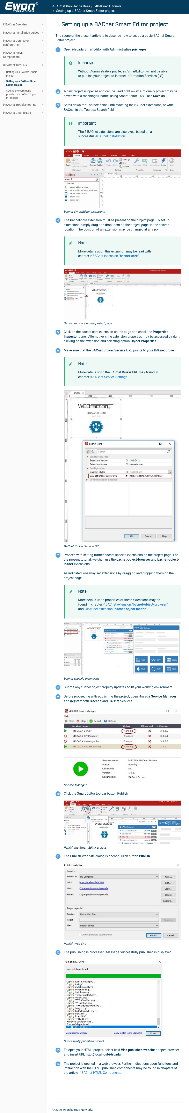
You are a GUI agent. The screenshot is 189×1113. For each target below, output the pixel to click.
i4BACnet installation (110, 136)
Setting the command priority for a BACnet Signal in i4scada (25, 94)
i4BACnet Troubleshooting (23, 104)
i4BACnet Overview (23, 24)
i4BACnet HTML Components (23, 54)
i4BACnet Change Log (23, 112)
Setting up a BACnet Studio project (21, 73)
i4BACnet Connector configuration (23, 42)
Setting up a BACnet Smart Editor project (21, 83)
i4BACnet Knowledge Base (71, 6)
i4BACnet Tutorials (23, 65)
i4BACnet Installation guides (23, 32)
